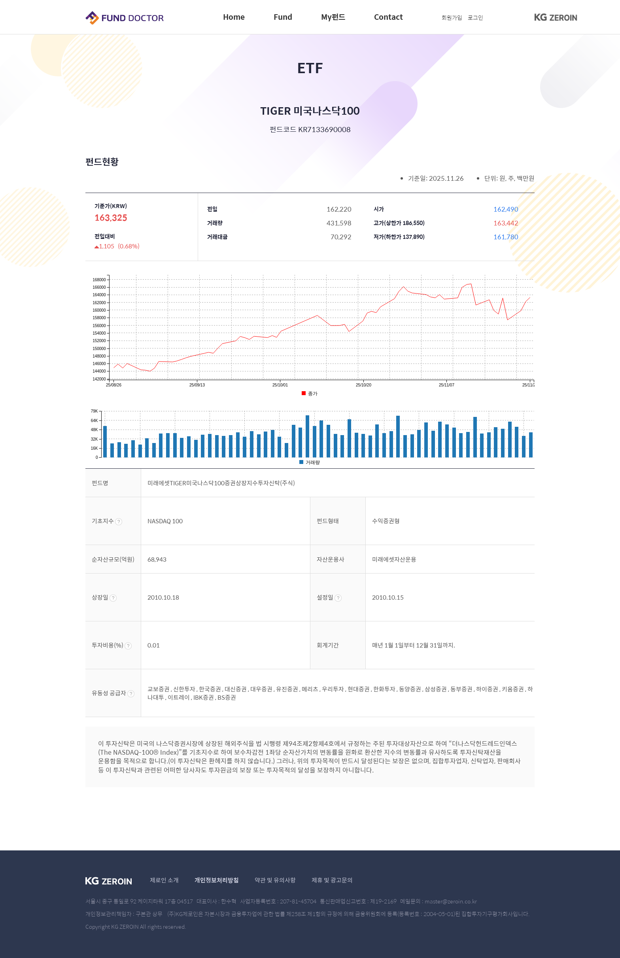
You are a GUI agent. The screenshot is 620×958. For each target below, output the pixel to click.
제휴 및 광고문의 (332, 879)
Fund (283, 17)
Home (234, 17)
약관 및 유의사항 (275, 879)
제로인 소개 (164, 879)
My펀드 (333, 17)
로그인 (475, 17)
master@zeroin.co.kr (451, 901)
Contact (388, 17)
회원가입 (452, 17)
